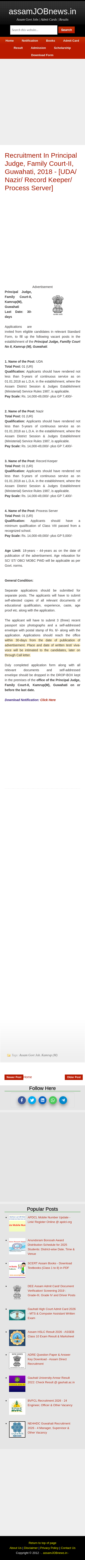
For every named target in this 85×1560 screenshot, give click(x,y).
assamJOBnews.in (42, 11)
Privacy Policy (49, 1548)
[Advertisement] (42, 101)
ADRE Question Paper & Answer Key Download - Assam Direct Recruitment (49, 1359)
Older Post (74, 1077)
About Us (16, 1548)
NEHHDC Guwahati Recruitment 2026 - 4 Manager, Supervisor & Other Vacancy (49, 1428)
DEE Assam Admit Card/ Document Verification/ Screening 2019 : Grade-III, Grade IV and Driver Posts (51, 1290)
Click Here (48, 700)
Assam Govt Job (29, 1055)
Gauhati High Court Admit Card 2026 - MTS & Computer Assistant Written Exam (52, 1313)
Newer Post (14, 1077)
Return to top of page (42, 1543)
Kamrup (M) (49, 1055)
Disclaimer (31, 1548)
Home (27, 1077)
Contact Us (68, 1548)
